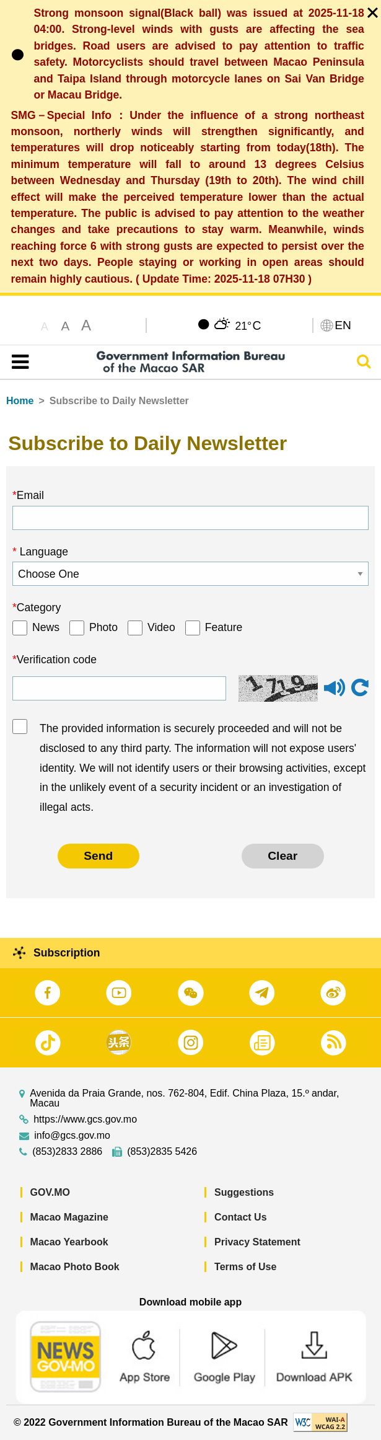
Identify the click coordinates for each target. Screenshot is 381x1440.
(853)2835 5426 (162, 1152)
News (45, 627)
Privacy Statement (257, 1242)
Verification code (57, 659)
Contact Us (240, 1217)
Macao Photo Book (75, 1266)
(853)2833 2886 (67, 1152)
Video (161, 627)
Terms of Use (245, 1266)
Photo (103, 627)
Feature (224, 627)
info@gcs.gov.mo (72, 1136)
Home (19, 400)
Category (39, 607)
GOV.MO (50, 1192)
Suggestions (244, 1192)
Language (42, 552)
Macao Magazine (69, 1217)
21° (248, 325)
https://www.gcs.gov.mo (85, 1119)
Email (30, 495)
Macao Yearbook (69, 1242)
